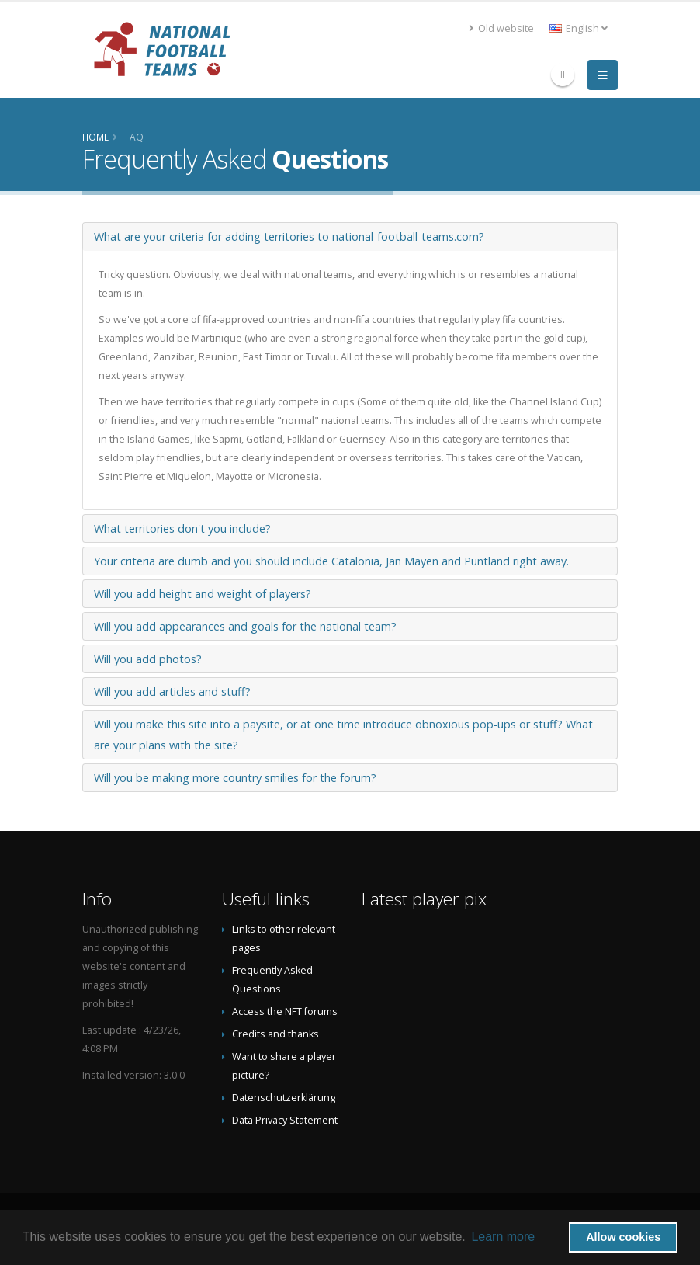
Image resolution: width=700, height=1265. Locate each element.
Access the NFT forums (285, 1011)
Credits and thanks (275, 1034)
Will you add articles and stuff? (172, 691)
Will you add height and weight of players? (202, 593)
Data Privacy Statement (285, 1120)
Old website (501, 28)
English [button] (578, 28)
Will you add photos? (148, 659)
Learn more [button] (503, 1236)
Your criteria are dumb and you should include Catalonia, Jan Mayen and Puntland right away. (331, 561)
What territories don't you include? (182, 528)
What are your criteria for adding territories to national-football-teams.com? (289, 236)
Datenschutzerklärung (283, 1097)
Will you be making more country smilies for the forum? (235, 777)
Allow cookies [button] (623, 1237)
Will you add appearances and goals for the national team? (245, 626)
